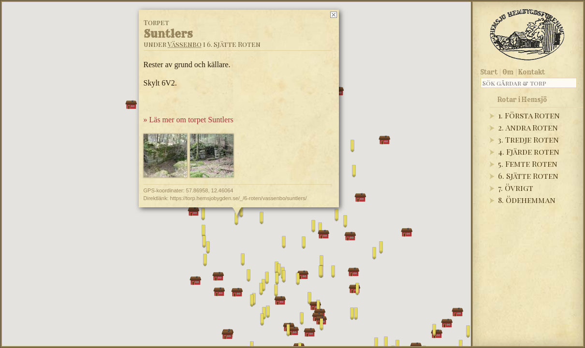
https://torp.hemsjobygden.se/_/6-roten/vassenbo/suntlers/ (238, 198)
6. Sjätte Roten (528, 176)
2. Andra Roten (528, 127)
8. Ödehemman (527, 200)
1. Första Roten (529, 115)
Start (489, 72)
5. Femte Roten (527, 164)
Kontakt (531, 72)
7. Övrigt (515, 188)
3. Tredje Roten (528, 139)
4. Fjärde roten (528, 151)
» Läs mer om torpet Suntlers (189, 120)
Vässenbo (185, 44)
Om (507, 72)
